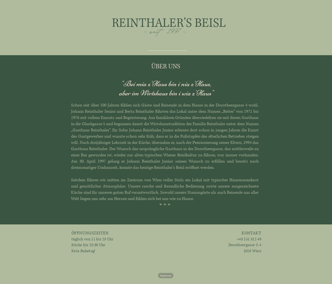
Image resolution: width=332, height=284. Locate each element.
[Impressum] (165, 275)
